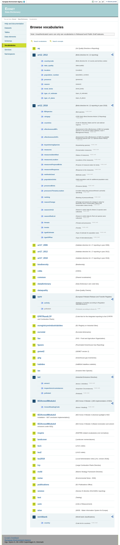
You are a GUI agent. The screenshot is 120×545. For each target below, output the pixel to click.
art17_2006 (42, 245)
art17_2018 (42, 258)
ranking (47, 197)
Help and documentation (14, 24)
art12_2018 (42, 105)
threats (46, 222)
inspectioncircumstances (53, 388)
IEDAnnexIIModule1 (46, 401)
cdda (39, 271)
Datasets (8, 28)
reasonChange (49, 202)
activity (47, 303)
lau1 (39, 446)
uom (39, 504)
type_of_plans (49, 98)
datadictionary (44, 284)
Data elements (10, 37)
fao (38, 338)
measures (48, 150)
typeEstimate (49, 232)
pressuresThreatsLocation (54, 191)
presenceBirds (49, 186)
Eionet (14, 19)
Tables (7, 32)
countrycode (49, 61)
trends (46, 227)
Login (96, 1)
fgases (40, 345)
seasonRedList (49, 216)
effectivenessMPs (50, 129)
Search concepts (58, 41)
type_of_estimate (50, 93)
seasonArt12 (49, 210)
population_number (51, 75)
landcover (42, 439)
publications (43, 485)
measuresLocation (51, 160)
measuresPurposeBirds (53, 164)
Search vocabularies (40, 41)
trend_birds (48, 89)
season (47, 84)
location (47, 70)
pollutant (47, 393)
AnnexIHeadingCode (52, 407)
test (39, 497)
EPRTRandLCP (44, 316)
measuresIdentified (51, 155)
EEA (15, 1)
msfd (39, 472)
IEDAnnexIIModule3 (46, 415)
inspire (40, 433)
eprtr (39, 297)
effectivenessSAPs (51, 137)
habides (41, 364)
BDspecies (48, 111)
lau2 (39, 452)
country (47, 523)
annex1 (47, 383)
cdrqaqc (47, 116)
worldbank (42, 517)
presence (47, 79)
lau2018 (41, 459)
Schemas (8, 41)
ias (38, 371)
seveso (40, 491)
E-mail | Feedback (12, 538)
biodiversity (42, 264)
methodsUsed (49, 174)
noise (40, 478)
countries (47, 123)
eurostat (41, 332)
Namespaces (10, 54)
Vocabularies (10, 45)
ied (38, 377)
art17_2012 (42, 252)
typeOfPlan (48, 237)
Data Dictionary (23, 19)
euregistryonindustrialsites (50, 325)
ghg (39, 358)
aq (38, 48)
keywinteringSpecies (52, 145)
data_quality (48, 65)
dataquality (42, 290)
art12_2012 (42, 55)
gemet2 (40, 351)
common (41, 277)
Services (8, 50)
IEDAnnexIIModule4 (46, 424)
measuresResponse (51, 169)
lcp (38, 465)
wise (39, 510)
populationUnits (50, 179)
